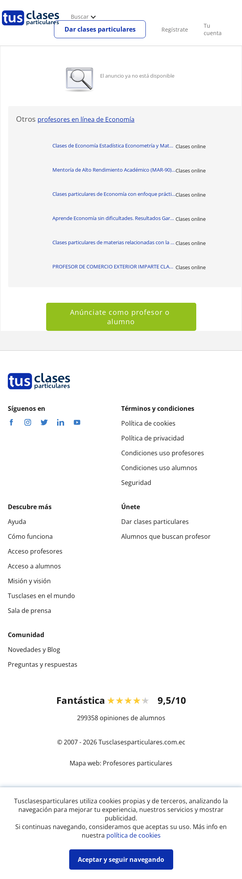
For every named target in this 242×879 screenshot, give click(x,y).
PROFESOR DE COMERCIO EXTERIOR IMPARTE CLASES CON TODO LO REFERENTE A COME (114, 266)
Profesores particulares (137, 763)
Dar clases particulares (100, 29)
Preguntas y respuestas (42, 664)
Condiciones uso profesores (162, 453)
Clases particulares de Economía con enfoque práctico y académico (114, 193)
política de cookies (133, 835)
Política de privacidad (152, 438)
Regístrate (174, 29)
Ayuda (17, 521)
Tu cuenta (213, 29)
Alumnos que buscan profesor (166, 536)
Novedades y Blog (34, 649)
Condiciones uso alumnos (159, 467)
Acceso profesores (35, 551)
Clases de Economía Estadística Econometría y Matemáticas (114, 145)
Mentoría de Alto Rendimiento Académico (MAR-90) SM (114, 169)
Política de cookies (148, 423)
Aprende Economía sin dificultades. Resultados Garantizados (114, 218)
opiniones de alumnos (132, 718)
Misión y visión (29, 581)
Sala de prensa (29, 610)
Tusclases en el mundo (41, 595)
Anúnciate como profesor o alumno (121, 316)
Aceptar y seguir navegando (121, 859)
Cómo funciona (30, 536)
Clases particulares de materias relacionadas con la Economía (114, 242)
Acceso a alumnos (34, 566)
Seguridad (136, 482)
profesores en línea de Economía (86, 119)
